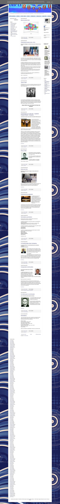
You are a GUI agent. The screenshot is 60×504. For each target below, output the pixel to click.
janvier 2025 (11, 354)
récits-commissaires (25, 311)
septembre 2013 (12, 484)
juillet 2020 (11, 406)
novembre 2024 (12, 356)
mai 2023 (11, 373)
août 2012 (11, 496)
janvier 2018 (11, 434)
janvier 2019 (11, 423)
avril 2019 (11, 420)
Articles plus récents (23, 334)
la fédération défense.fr (46, 88)
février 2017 (11, 445)
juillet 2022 (11, 383)
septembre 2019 (12, 415)
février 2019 (11, 422)
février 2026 (11, 342)
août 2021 (11, 393)
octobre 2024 (11, 357)
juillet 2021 (11, 394)
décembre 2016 (12, 447)
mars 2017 (11, 444)
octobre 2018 (11, 426)
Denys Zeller (24, 150)
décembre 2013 (12, 481)
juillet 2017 (11, 440)
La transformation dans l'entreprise (29, 243)
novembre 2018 (12, 425)
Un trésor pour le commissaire (28, 294)
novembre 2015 (12, 459)
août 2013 (11, 485)
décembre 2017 (12, 435)
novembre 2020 (12, 402)
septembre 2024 (12, 358)
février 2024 (11, 365)
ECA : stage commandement (49, 67)
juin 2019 (11, 418)
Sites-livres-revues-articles (30, 290)
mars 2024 (11, 364)
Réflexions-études (13, 33)
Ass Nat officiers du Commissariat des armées (47, 82)
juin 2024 (11, 361)
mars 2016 (11, 455)
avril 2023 (11, 374)
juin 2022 (11, 384)
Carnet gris (24, 165)
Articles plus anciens (38, 334)
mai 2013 (11, 488)
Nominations (24, 315)
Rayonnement (25, 290)
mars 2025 (11, 352)
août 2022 (11, 382)
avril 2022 (11, 386)
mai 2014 (11, 476)
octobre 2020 (11, 403)
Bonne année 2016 (25, 20)
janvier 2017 (11, 446)
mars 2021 (11, 398)
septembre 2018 (12, 427)
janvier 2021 (11, 400)
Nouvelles (49, 57)
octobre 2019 (11, 414)
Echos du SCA (24, 169)
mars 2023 (11, 375)
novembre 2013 (12, 482)
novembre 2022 (12, 379)
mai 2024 (11, 362)
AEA (45, 79)
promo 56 (46, 91)
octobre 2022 (11, 380)
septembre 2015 (12, 461)
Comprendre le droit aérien (27, 267)
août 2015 (11, 462)
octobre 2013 (11, 483)
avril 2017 (11, 443)
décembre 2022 (12, 378)
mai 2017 (11, 442)
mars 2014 (11, 478)
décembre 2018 (12, 424)
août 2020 (11, 405)
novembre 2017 (12, 436)
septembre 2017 (12, 438)
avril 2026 (11, 340)
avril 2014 (11, 477)
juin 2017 (11, 441)
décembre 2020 (12, 401)
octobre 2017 (11, 437)
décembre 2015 (12, 458)
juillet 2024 (11, 360)
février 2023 (11, 376)
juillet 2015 (11, 463)
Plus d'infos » (22, 143)
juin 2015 (11, 464)
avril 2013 (11, 489)
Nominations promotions (26, 217)
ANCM (45, 80)
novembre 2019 (12, 413)
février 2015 (11, 468)
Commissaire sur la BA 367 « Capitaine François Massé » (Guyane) (30, 114)
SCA (45, 92)
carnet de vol (24, 78)
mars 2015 (11, 467)
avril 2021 (11, 397)
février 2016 (11, 456)
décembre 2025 (12, 344)
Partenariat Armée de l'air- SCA (28, 42)
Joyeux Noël (24, 82)
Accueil (31, 334)
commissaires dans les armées (47, 84)
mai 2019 (11, 419)
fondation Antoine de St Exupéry (47, 85)
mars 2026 (11, 341)
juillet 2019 (11, 417)
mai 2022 (11, 385)
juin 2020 (11, 407)
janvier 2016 (11, 457)
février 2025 (11, 353)
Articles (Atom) (26, 335)
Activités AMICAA (25, 38)
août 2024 (11, 359)
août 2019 (11, 416)
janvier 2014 (11, 480)
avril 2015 (11, 466)
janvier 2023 (11, 377)
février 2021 (11, 399)
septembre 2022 (12, 381)
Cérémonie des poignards (27, 194)
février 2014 (11, 479)
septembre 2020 (12, 404)
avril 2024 (11, 363)
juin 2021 (11, 395)
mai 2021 (11, 396)
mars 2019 (11, 421)
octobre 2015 (11, 460)
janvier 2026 (11, 343)
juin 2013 (11, 487)
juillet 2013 (11, 486)
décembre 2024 (12, 355)
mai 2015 (11, 465)
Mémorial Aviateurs (47, 89)
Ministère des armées (47, 90)
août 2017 (11, 439)
